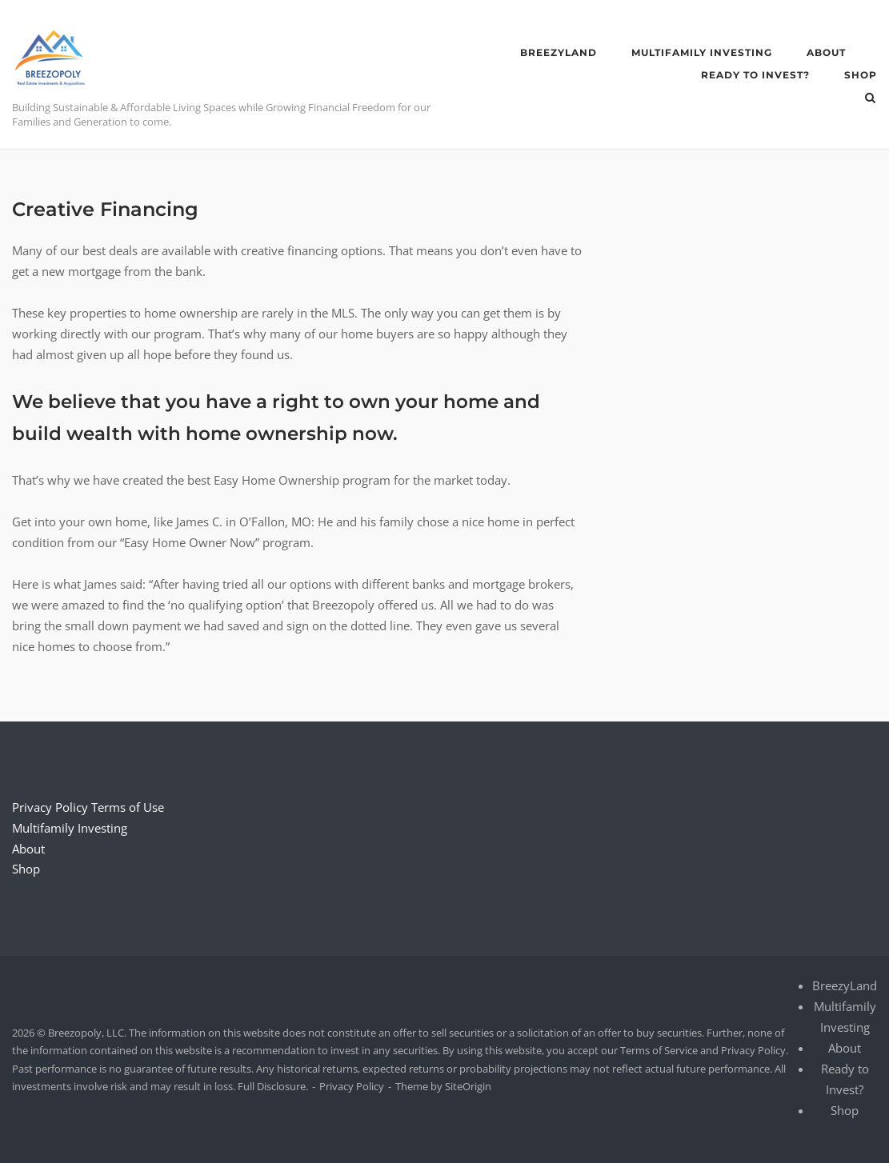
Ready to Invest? (755, 75)
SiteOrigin (468, 1086)
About (826, 52)
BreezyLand (558, 52)
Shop (860, 75)
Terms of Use (127, 807)
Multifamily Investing (701, 52)
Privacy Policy (50, 807)
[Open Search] (870, 99)
